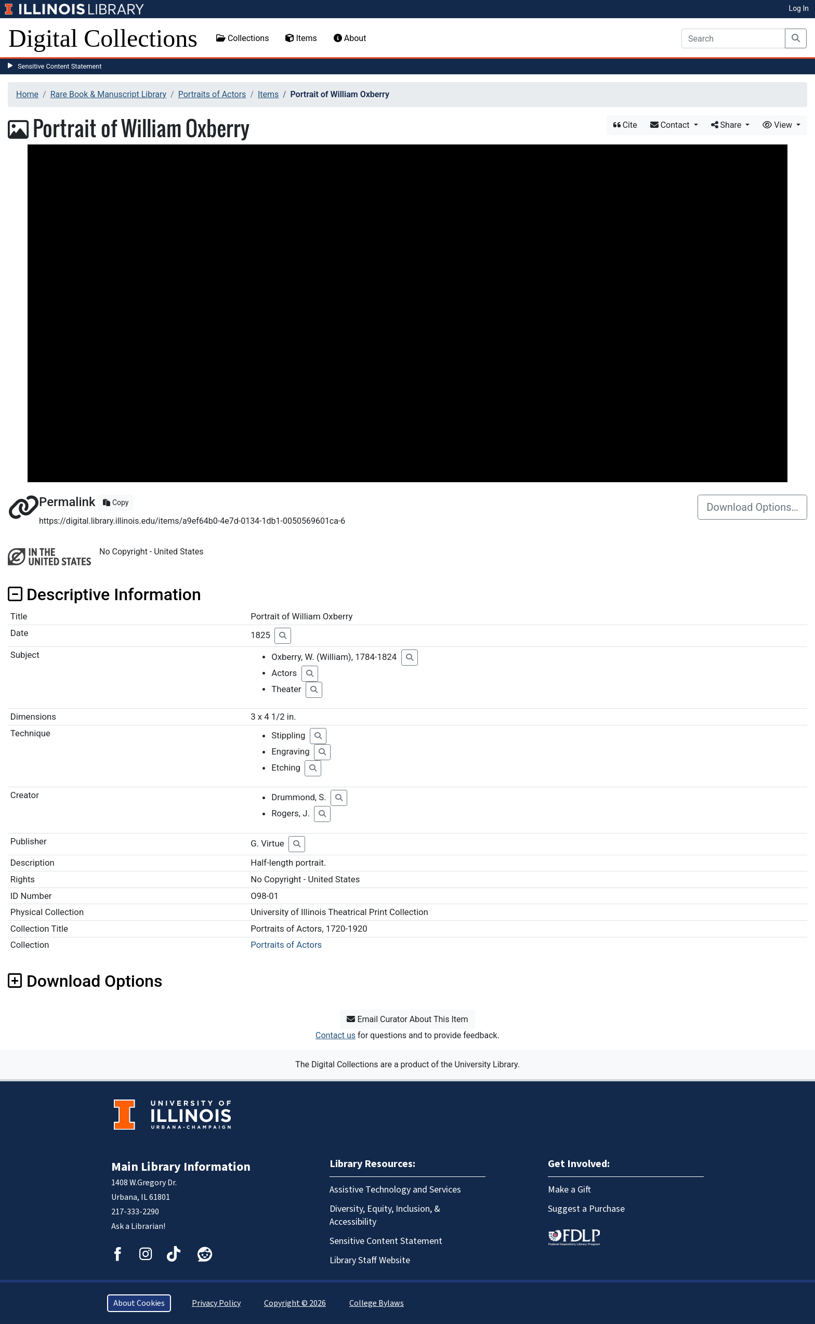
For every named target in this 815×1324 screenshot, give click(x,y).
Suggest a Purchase (586, 1208)
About (350, 38)
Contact (671, 125)
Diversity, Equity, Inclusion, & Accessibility (385, 1215)
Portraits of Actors (212, 94)
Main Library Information (181, 1167)
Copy (115, 502)
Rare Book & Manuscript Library (108, 94)
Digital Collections (103, 38)
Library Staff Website (370, 1260)
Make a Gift (569, 1189)
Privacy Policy (216, 1303)
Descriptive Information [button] (104, 594)
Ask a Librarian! (138, 1226)
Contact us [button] (336, 1035)
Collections (242, 38)
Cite (625, 125)
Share (727, 125)
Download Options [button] (85, 981)
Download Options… (752, 507)
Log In (799, 8)
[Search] (733, 38)
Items (301, 38)
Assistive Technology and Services (395, 1189)
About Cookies (139, 1303)
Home (27, 94)
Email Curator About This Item (407, 1019)
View (778, 125)
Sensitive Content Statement (60, 66)
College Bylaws (376, 1303)
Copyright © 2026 (295, 1303)
